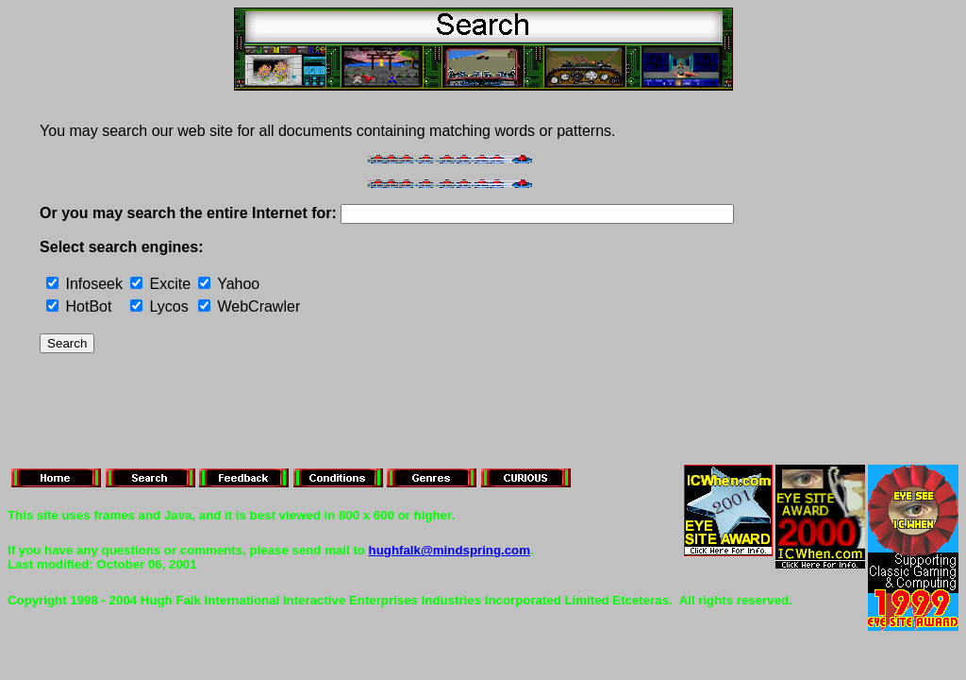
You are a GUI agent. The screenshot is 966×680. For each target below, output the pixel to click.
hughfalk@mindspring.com (449, 550)
